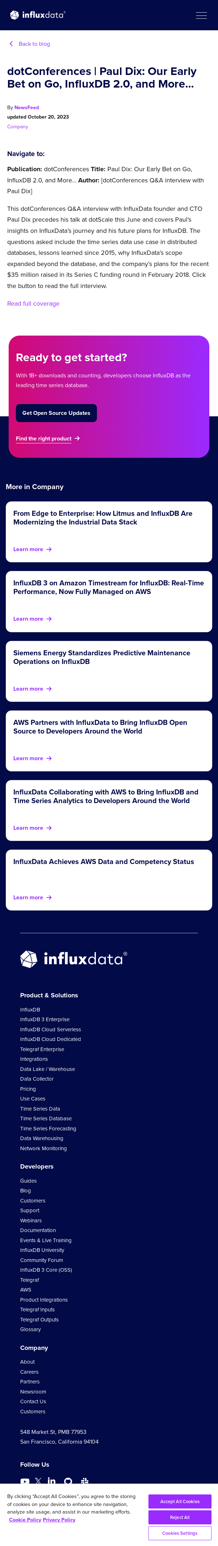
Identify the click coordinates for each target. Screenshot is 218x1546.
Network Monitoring (43, 1148)
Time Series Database (46, 1118)
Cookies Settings (179, 1533)
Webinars (31, 1220)
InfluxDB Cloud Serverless (50, 1029)
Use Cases (32, 1099)
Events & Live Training (46, 1240)
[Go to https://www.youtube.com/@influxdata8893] (25, 1481)
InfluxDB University (42, 1250)
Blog (25, 1191)
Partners (30, 1382)
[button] (201, 15)
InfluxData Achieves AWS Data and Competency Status (103, 861)
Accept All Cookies (180, 1501)
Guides (28, 1181)
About (27, 1362)
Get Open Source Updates (56, 413)
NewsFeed (26, 107)
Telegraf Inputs (37, 1310)
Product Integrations (44, 1300)
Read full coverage (33, 303)
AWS (25, 1290)
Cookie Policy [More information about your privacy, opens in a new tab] (25, 1520)
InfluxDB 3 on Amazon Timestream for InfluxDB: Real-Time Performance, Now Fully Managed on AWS (108, 587)
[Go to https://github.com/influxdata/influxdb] (68, 1481)
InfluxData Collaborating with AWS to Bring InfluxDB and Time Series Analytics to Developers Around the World (106, 796)
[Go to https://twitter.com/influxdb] (38, 1483)
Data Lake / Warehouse (47, 1069)
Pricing (28, 1089)
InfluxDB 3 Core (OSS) (46, 1270)
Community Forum (41, 1260)
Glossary (30, 1329)
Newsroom (33, 1392)
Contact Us (33, 1401)
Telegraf (29, 1280)
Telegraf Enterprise (42, 1049)
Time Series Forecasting (48, 1129)
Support (29, 1210)
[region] (109, 1515)
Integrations (34, 1059)
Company (17, 126)
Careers (29, 1372)
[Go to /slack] (84, 1481)
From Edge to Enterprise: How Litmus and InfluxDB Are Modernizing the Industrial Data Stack (102, 517)
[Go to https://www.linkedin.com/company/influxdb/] (51, 1481)
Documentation (38, 1230)
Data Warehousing (41, 1138)
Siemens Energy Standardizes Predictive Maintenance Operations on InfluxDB (101, 657)
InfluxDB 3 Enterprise (45, 1019)
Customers (32, 1201)
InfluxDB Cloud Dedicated (50, 1039)
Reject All (180, 1517)
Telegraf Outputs (39, 1320)
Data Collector (37, 1079)
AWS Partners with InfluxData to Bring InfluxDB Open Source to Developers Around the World (100, 726)
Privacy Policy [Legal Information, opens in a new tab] (59, 1520)
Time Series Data (40, 1109)
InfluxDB (30, 1010)
